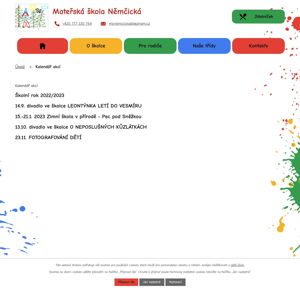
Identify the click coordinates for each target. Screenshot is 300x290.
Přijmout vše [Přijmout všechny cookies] (126, 282)
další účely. (237, 265)
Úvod (42, 46)
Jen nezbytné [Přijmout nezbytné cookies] (151, 282)
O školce (96, 46)
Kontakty (258, 46)
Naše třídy (204, 46)
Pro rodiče (150, 46)
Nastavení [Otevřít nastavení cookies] (175, 282)
